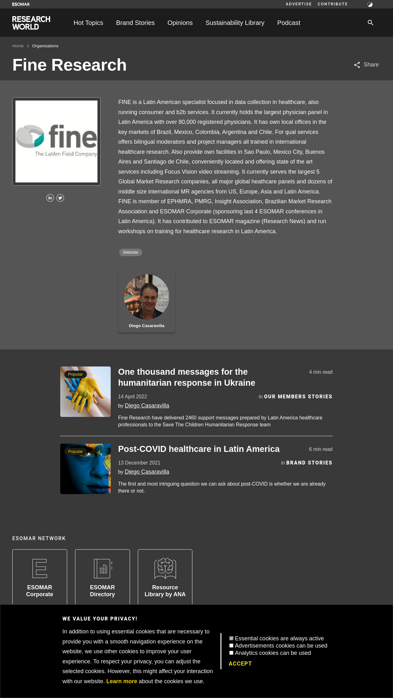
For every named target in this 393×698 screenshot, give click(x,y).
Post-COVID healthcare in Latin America (198, 449)
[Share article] (366, 64)
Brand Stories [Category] (309, 463)
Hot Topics (88, 22)
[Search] (370, 23)
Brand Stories (135, 22)
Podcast (288, 22)
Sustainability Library (235, 22)
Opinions (180, 22)
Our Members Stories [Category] (298, 397)
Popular (75, 374)
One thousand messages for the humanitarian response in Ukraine (186, 377)
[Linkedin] (50, 198)
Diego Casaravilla (147, 405)
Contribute (333, 4)
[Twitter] (60, 198)
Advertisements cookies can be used (281, 646)
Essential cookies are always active (279, 638)
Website (130, 252)
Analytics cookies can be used (273, 653)
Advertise (299, 4)
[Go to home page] (31, 23)
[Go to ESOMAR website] (21, 4)
